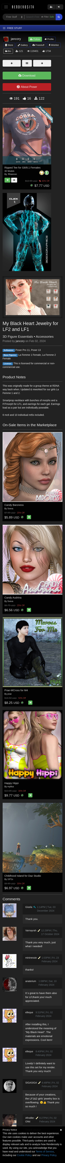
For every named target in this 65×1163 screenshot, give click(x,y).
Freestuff (38, 45)
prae (9, 694)
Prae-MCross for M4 (16, 690)
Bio (8, 51)
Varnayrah (30, 930)
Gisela (28, 907)
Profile (49, 39)
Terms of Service (45, 1151)
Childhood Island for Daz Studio (23, 875)
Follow (35, 39)
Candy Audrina (13, 597)
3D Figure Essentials (18, 336)
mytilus (10, 786)
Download (26, 75)
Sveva (10, 508)
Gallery (23, 45)
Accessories (44, 336)
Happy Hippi (12, 783)
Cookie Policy (24, 1155)
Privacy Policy (48, 1155)
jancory (20, 341)
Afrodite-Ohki (29, 1119)
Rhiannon (12, 174)
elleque (29, 1012)
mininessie (31, 957)
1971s (10, 879)
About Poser (27, 87)
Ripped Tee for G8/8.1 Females (23, 167)
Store (9, 45)
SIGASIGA (31, 1082)
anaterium (30, 981)
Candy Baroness (14, 504)
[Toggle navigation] (6, 7)
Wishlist (54, 45)
